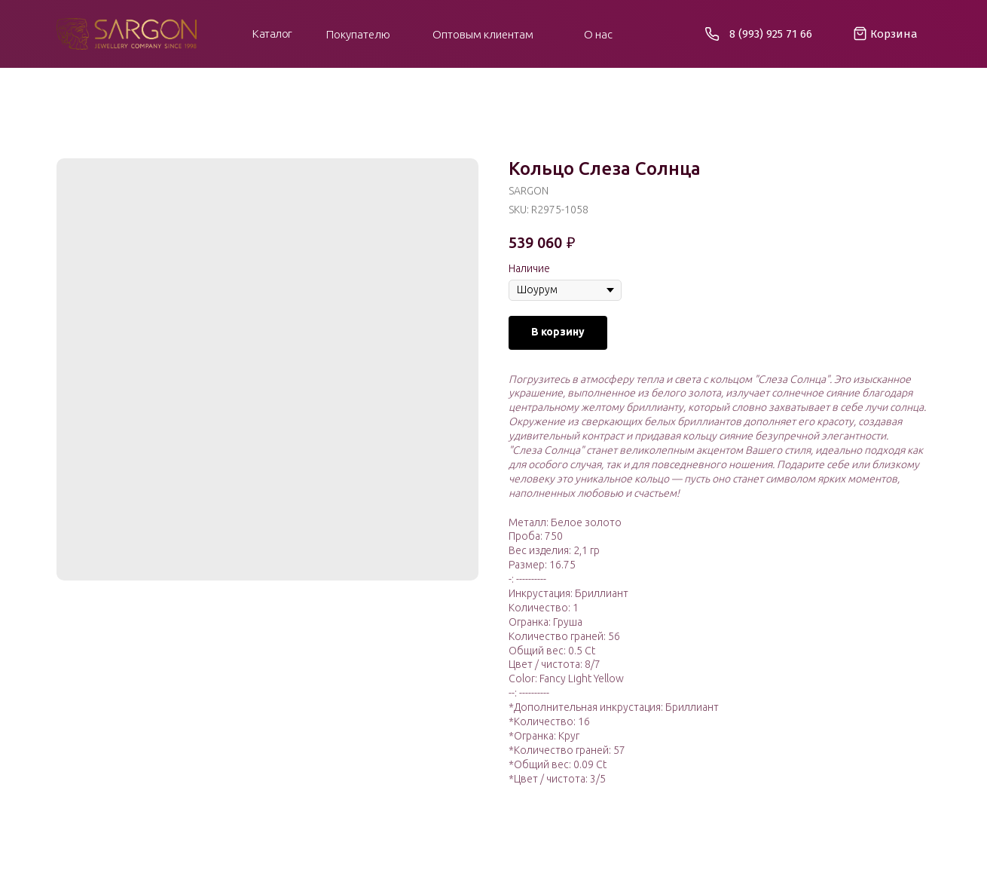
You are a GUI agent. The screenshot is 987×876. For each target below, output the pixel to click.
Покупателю (358, 34)
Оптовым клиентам (482, 34)
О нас (598, 34)
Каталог (272, 33)
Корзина (894, 34)
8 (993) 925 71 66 (770, 34)
